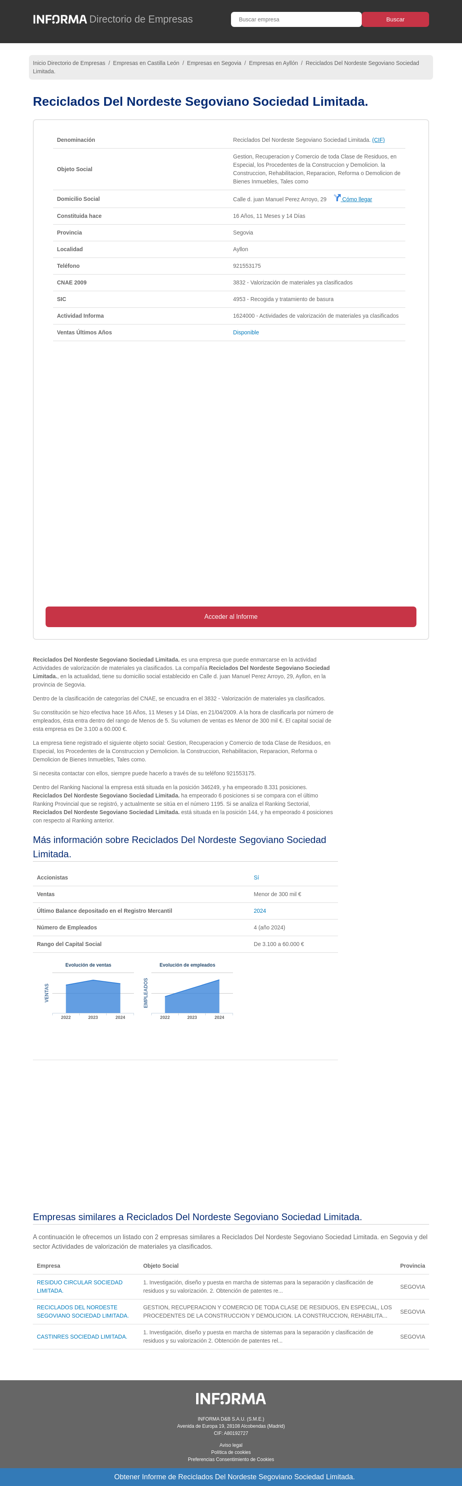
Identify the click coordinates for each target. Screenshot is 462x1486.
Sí (256, 877)
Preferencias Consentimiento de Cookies (231, 1459)
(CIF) (378, 140)
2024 (260, 911)
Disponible (246, 332)
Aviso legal (231, 1445)
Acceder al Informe (231, 616)
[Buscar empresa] (296, 19)
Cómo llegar (353, 199)
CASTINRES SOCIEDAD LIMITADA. (82, 1336)
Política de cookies (231, 1452)
